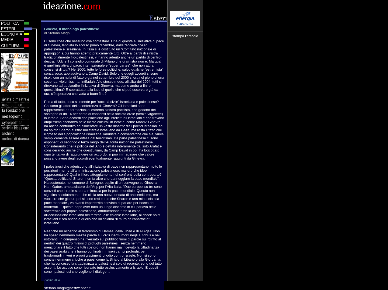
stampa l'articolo (185, 36)
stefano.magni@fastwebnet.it (67, 288)
